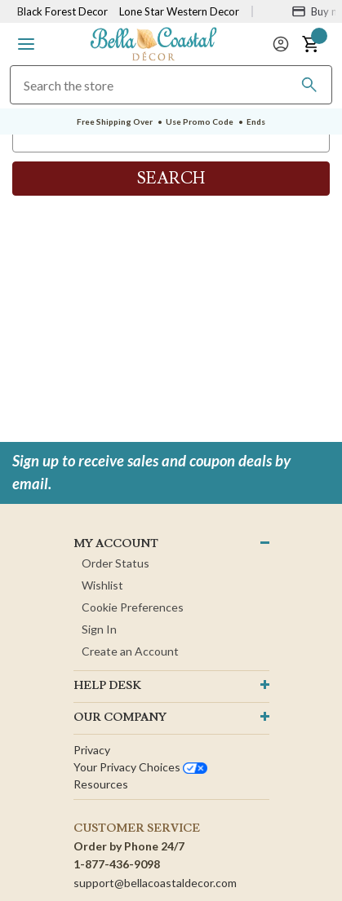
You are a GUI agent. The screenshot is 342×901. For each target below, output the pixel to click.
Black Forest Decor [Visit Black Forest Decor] (62, 11)
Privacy (91, 750)
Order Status (115, 563)
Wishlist (102, 585)
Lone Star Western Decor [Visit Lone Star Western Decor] (179, 11)
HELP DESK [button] (107, 685)
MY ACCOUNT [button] (115, 544)
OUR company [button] (120, 717)
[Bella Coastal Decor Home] (153, 43)
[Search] (309, 84)
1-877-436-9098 (116, 864)
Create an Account (130, 651)
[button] (26, 44)
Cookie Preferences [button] (133, 607)
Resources (100, 784)
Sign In (99, 629)
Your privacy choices (140, 767)
